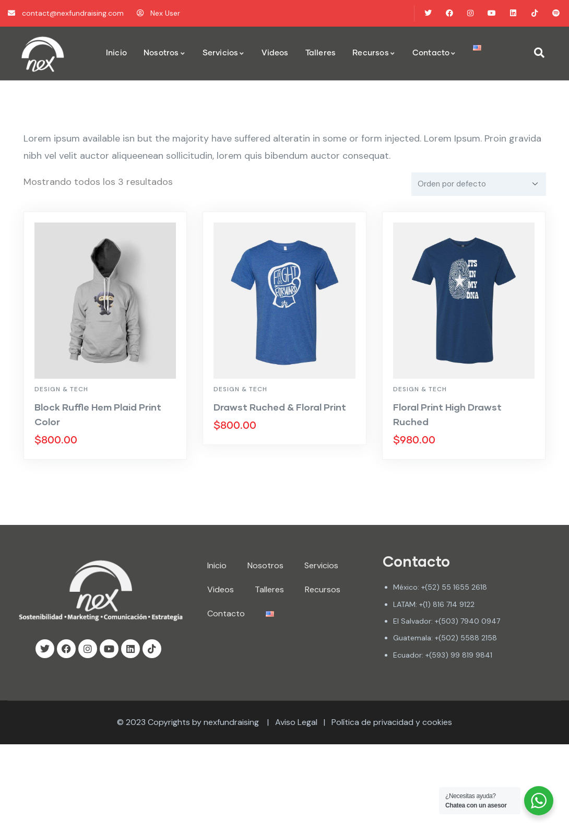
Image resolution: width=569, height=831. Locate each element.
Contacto (226, 613)
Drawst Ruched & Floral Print (280, 407)
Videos (220, 589)
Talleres (269, 589)
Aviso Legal (296, 722)
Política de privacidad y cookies (391, 722)
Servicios (321, 565)
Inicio (217, 565)
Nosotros (265, 565)
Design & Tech (61, 389)
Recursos (322, 589)
